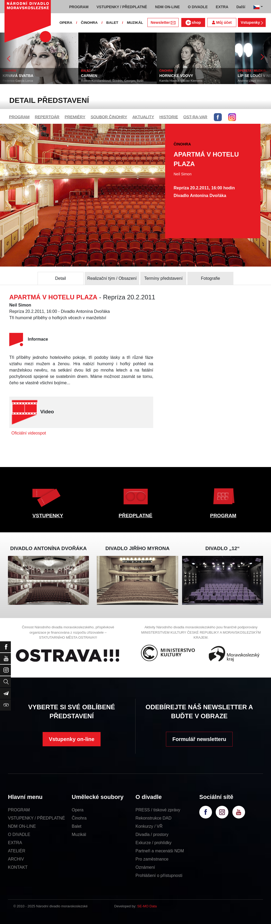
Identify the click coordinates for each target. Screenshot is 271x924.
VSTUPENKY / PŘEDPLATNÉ (36, 818)
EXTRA (15, 842)
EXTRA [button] (222, 7)
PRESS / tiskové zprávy (158, 810)
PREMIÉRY (75, 117)
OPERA (66, 23)
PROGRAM (19, 117)
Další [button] (240, 7)
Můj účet (222, 22)
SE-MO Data (147, 906)
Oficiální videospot (28, 433)
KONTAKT (18, 867)
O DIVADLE (19, 834)
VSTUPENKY (48, 515)
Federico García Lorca (18, 80)
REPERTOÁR (47, 117)
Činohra (79, 818)
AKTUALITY (143, 117)
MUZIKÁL (135, 23)
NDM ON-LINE (22, 826)
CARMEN (89, 76)
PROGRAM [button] (78, 7)
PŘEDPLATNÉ (135, 515)
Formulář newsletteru (199, 739)
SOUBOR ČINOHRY (109, 117)
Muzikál (79, 834)
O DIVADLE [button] (198, 7)
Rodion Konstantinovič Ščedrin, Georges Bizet (112, 80)
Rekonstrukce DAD (153, 818)
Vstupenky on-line (71, 739)
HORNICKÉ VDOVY (176, 76)
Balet (76, 826)
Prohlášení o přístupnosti (159, 875)
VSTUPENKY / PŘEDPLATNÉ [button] (122, 7)
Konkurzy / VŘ (149, 826)
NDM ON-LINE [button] (167, 7)
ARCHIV (16, 859)
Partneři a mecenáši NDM (160, 851)
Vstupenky (252, 22)
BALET (112, 23)
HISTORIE (168, 117)
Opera (77, 810)
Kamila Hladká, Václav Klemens (180, 80)
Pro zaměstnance (152, 859)
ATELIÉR (16, 851)
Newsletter (163, 22)
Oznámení (145, 867)
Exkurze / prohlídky (153, 842)
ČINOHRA (89, 23)
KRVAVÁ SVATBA (18, 76)
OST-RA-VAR (195, 117)
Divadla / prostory (152, 834)
